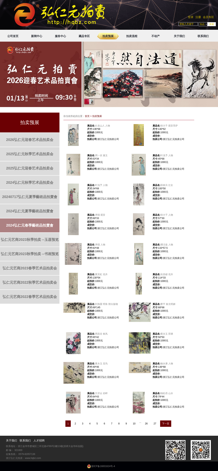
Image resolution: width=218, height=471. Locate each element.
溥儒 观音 (100, 214)
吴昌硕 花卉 (167, 274)
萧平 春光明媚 (168, 304)
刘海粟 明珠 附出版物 (106, 304)
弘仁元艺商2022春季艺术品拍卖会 (30, 297)
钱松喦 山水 (167, 393)
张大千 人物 (167, 214)
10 (134, 423)
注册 (198, 17)
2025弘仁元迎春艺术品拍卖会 (29, 168)
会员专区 (208, 17)
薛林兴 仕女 (167, 185)
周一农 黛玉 (101, 155)
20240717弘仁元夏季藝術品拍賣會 (29, 197)
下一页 (165, 423)
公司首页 (12, 36)
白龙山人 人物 (102, 125)
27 (155, 423)
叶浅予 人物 (167, 155)
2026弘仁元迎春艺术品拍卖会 (29, 140)
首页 (87, 116)
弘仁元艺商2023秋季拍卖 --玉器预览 (29, 240)
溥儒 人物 (100, 244)
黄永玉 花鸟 (101, 363)
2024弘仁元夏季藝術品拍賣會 (29, 211)
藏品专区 (84, 36)
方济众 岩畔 (101, 393)
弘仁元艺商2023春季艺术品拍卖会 (30, 268)
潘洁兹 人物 (167, 244)
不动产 (155, 36)
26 (146, 423)
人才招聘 (39, 440)
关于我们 (179, 36)
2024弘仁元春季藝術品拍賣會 (29, 225)
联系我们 (203, 36)
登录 (190, 17)
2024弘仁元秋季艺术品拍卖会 (29, 183)
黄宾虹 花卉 (101, 274)
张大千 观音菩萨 (169, 125)
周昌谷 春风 (101, 333)
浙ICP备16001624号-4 (103, 466)
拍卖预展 (108, 36)
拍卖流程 (131, 36)
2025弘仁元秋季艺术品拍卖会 (29, 154)
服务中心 (60, 36)
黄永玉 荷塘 (167, 333)
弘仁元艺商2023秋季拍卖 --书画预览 (29, 254)
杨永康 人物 (167, 363)
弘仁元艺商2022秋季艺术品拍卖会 (30, 282)
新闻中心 (36, 36)
